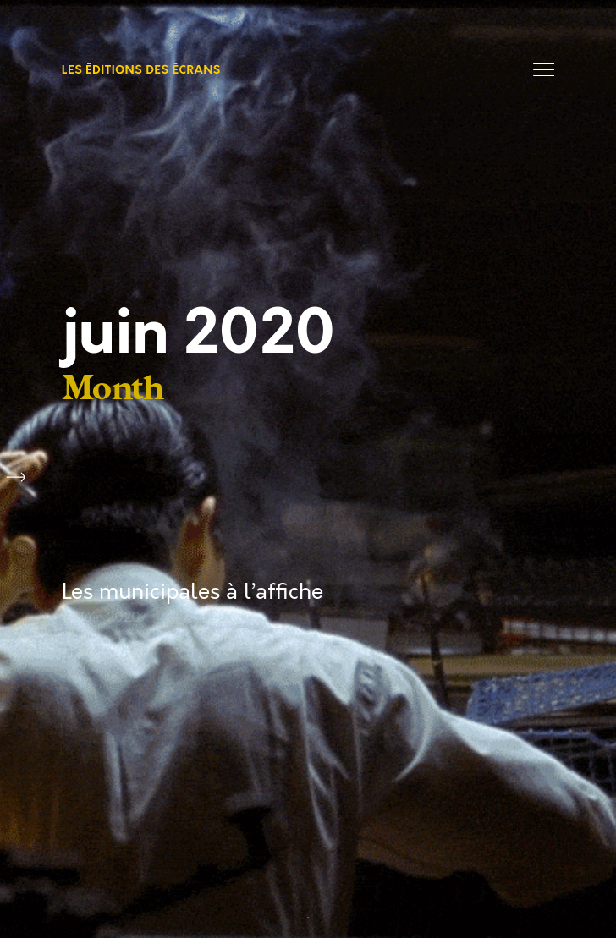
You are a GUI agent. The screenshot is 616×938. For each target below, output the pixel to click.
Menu (543, 69)
